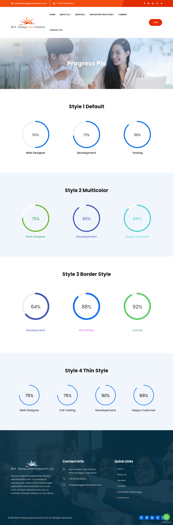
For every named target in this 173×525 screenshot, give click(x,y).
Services (79, 14)
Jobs (155, 22)
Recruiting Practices (101, 14)
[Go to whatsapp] (166, 517)
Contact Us (56, 30)
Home (52, 14)
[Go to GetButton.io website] (166, 522)
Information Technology (129, 491)
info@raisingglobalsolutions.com (30, 3)
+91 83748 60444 (65, 3)
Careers (122, 14)
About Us (64, 14)
